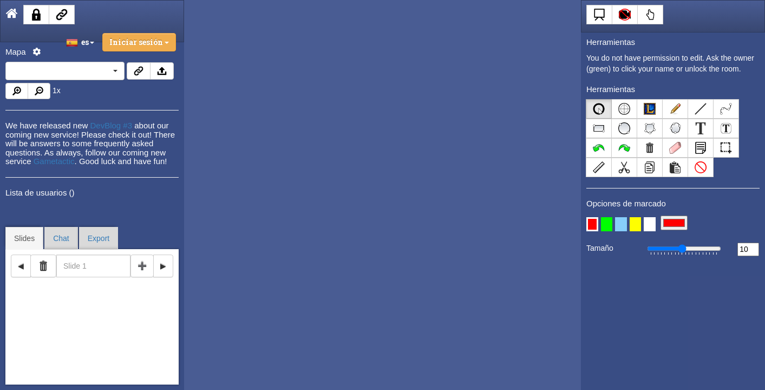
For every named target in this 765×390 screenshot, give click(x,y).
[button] (592, 224)
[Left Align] (599, 109)
